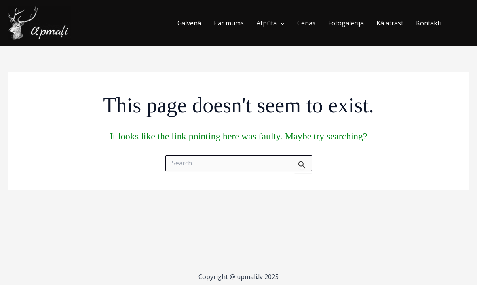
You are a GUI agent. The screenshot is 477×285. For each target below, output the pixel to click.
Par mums (229, 23)
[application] (281, 23)
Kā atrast (389, 23)
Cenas (306, 23)
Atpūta (271, 23)
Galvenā (189, 23)
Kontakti (428, 23)
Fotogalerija (346, 23)
